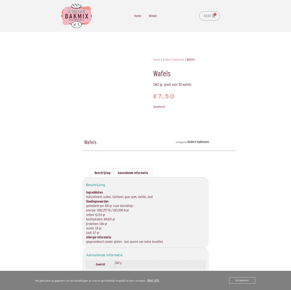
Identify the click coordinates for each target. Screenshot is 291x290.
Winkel (153, 16)
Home (137, 16)
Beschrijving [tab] (102, 173)
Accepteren (242, 280)
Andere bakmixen (173, 60)
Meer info (153, 280)
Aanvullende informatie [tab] (133, 173)
